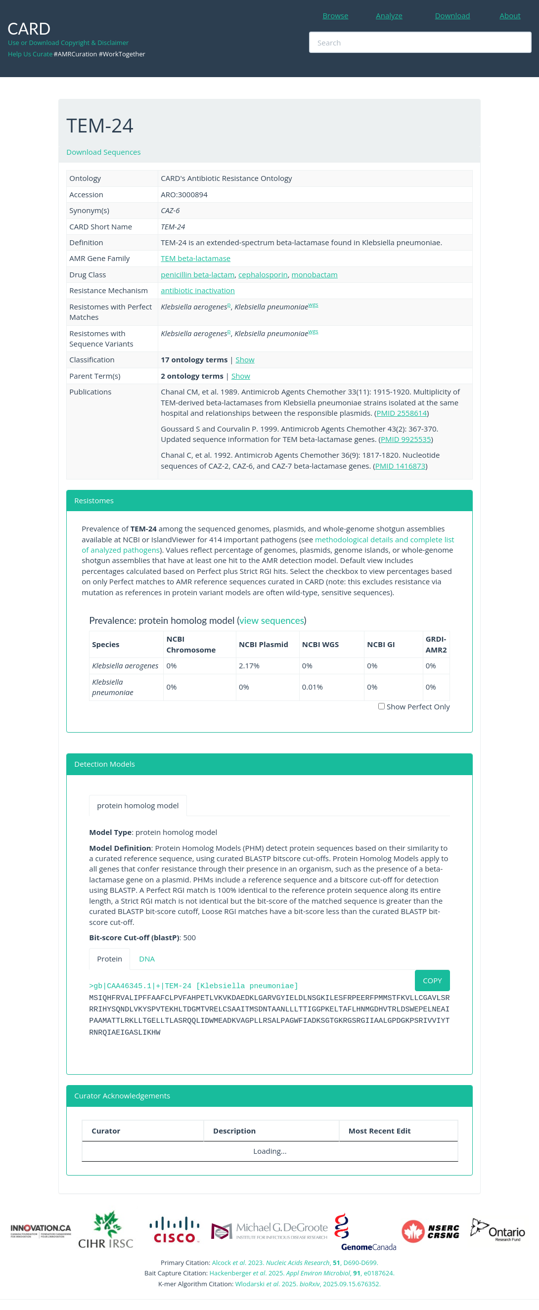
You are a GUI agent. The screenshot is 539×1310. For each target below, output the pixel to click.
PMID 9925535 (406, 439)
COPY (432, 980)
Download (452, 15)
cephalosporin (263, 274)
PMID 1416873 (400, 466)
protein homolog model (138, 805)
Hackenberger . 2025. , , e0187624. (302, 1272)
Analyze (389, 15)
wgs (313, 304)
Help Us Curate (30, 53)
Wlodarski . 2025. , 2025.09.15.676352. (308, 1283)
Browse (335, 15)
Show (245, 359)
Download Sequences (103, 152)
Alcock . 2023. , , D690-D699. (295, 1262)
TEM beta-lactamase (195, 258)
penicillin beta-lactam (197, 274)
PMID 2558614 (401, 413)
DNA (147, 958)
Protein (109, 958)
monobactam (315, 274)
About (510, 15)
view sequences (271, 620)
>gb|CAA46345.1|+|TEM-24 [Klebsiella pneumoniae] (193, 986)
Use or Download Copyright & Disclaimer (68, 42)
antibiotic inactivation (198, 290)
